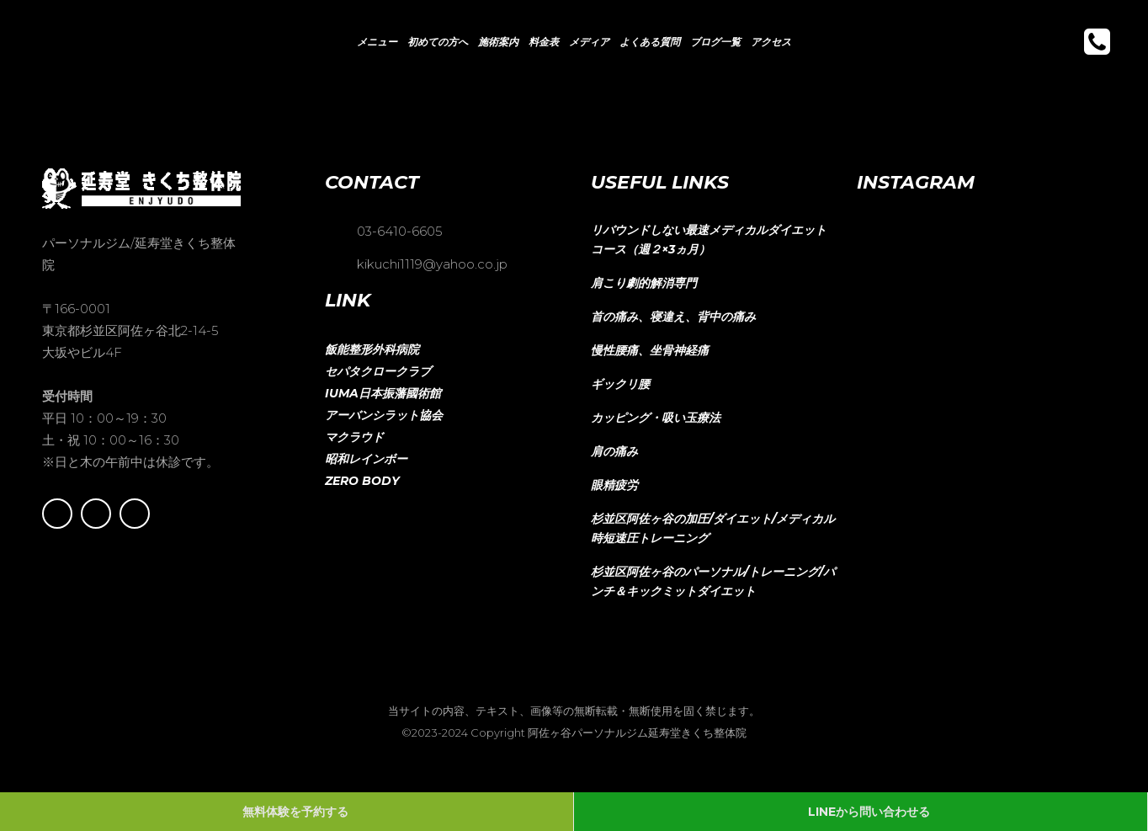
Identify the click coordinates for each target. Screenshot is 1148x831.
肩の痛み (614, 451)
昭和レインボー (366, 458)
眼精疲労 (614, 485)
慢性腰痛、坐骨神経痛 (650, 350)
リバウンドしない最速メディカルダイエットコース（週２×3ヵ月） (708, 239)
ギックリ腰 (620, 384)
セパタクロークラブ (378, 371)
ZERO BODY (362, 480)
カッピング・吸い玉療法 (655, 417)
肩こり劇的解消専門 (644, 282)
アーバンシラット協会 (384, 415)
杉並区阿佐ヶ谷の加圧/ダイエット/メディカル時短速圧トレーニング (713, 528)
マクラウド (354, 437)
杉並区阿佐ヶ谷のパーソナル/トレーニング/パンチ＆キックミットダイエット (713, 581)
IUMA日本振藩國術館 (383, 393)
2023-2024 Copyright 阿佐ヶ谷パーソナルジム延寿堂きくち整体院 (579, 732)
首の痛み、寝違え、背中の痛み (673, 316)
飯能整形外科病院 (372, 349)
